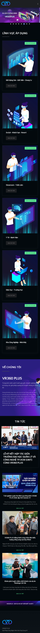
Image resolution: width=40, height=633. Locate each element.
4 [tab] (19, 24)
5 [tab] (21, 24)
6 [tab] (24, 24)
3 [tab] (16, 24)
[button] (20, 469)
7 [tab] (27, 24)
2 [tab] (13, 24)
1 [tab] (11, 24)
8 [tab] (29, 24)
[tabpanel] (20, 15)
